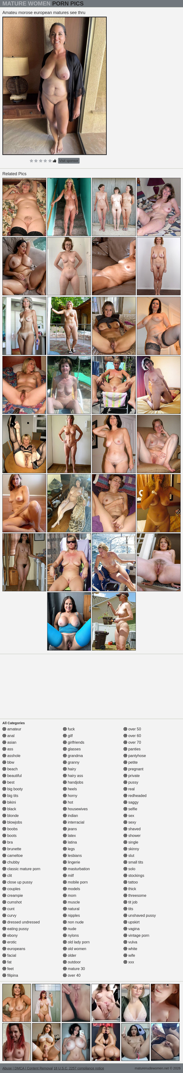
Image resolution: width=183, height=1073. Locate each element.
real (129, 789)
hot (68, 802)
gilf (68, 736)
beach (10, 769)
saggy (130, 802)
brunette (11, 849)
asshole (11, 756)
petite (130, 762)
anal (8, 736)
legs (69, 849)
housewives (75, 809)
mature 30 (74, 969)
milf (68, 876)
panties (132, 749)
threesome (134, 895)
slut (128, 856)
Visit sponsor (68, 161)
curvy (9, 915)
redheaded (135, 796)
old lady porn (76, 942)
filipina (10, 975)
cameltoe (12, 856)
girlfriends (73, 742)
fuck (69, 729)
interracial (73, 822)
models (71, 889)
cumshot (12, 902)
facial (9, 955)
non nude (73, 922)
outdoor (72, 962)
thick (129, 889)
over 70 (132, 742)
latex (69, 836)
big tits (10, 796)
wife (129, 955)
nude (69, 929)
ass (7, 749)
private (131, 776)
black (9, 809)
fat (6, 962)
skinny (131, 849)
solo (129, 869)
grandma (73, 756)
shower (132, 836)
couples (11, 889)
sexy (129, 822)
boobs (10, 829)
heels (70, 789)
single (130, 842)
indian (70, 816)
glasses (72, 749)
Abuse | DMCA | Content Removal (27, 1068)
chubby (11, 862)
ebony (10, 935)
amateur (11, 729)
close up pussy (17, 882)
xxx (128, 962)
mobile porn (75, 882)
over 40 (72, 975)
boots (9, 836)
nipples (71, 915)
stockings (133, 876)
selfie (130, 809)
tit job (130, 902)
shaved (132, 829)
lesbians (72, 856)
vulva (130, 942)
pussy (130, 782)
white (130, 949)
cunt (8, 909)
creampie (12, 895)
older (69, 955)
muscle (71, 902)
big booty (12, 789)
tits (128, 909)
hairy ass (73, 776)
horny (70, 796)
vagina (131, 929)
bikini (9, 802)
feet (8, 969)
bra (7, 842)
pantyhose (134, 756)
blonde (10, 816)
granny (71, 762)
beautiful (12, 776)
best (8, 782)
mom (69, 895)
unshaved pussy (139, 915)
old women (74, 949)
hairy (69, 769)
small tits (133, 862)
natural (71, 909)
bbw (8, 762)
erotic (9, 942)
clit (7, 876)
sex (128, 816)
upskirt (131, 922)
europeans (13, 949)
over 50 (132, 729)
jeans (70, 829)
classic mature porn (21, 869)
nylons (71, 935)
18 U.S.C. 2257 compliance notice (79, 1068)
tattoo (130, 882)
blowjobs (12, 822)
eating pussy (15, 929)
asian (9, 742)
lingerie (71, 862)
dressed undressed (21, 922)
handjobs (73, 782)
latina (70, 842)
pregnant (133, 769)
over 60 (132, 736)
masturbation (76, 869)
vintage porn (136, 935)
